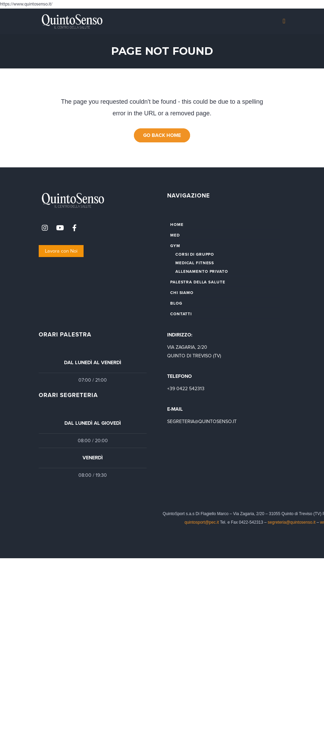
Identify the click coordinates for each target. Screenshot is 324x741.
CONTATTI (181, 313)
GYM (175, 245)
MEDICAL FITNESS (194, 262)
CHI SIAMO (182, 292)
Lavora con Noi (61, 251)
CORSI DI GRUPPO (194, 254)
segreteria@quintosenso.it (292, 522)
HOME (177, 224)
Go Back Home (162, 135)
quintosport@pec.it (202, 522)
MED (175, 235)
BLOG (176, 303)
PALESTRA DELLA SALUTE (197, 282)
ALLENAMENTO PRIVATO (201, 271)
